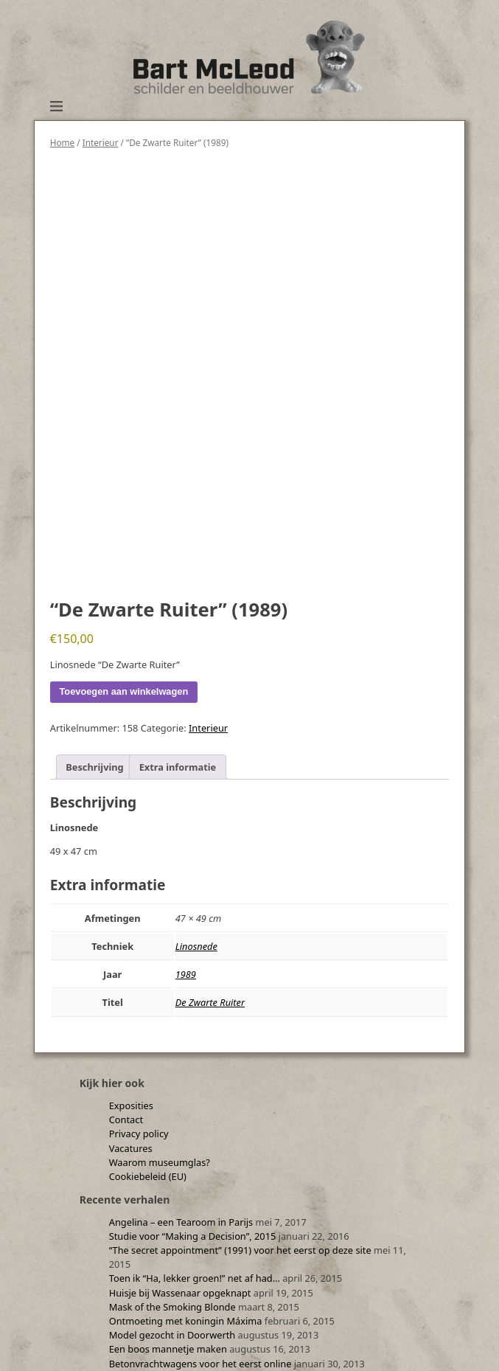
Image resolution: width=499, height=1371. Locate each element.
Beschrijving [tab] (94, 767)
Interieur (101, 142)
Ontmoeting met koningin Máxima (185, 1320)
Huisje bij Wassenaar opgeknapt (180, 1292)
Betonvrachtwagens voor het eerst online (200, 1363)
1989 (185, 974)
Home (62, 142)
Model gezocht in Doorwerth (172, 1335)
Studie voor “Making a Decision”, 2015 (192, 1236)
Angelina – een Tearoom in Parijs (181, 1222)
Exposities (131, 1105)
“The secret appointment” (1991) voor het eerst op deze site (240, 1250)
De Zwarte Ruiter (210, 1002)
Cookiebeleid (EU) (147, 1176)
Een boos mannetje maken (168, 1349)
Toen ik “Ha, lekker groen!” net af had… (194, 1278)
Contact (126, 1119)
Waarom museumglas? (159, 1162)
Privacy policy (139, 1133)
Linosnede (196, 946)
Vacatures (131, 1148)
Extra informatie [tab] (178, 767)
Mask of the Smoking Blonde (172, 1306)
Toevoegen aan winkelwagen (124, 691)
